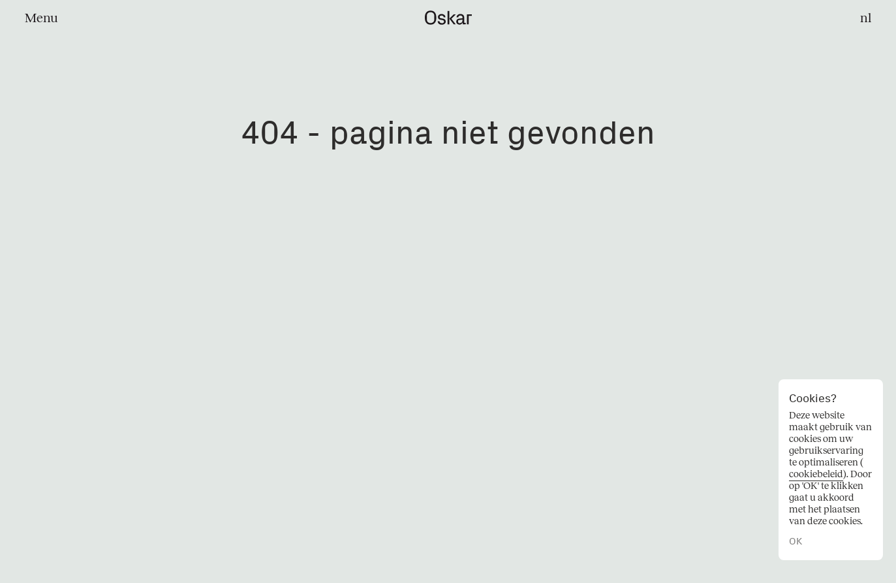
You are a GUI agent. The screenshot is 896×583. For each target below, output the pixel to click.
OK (795, 541)
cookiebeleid (816, 474)
